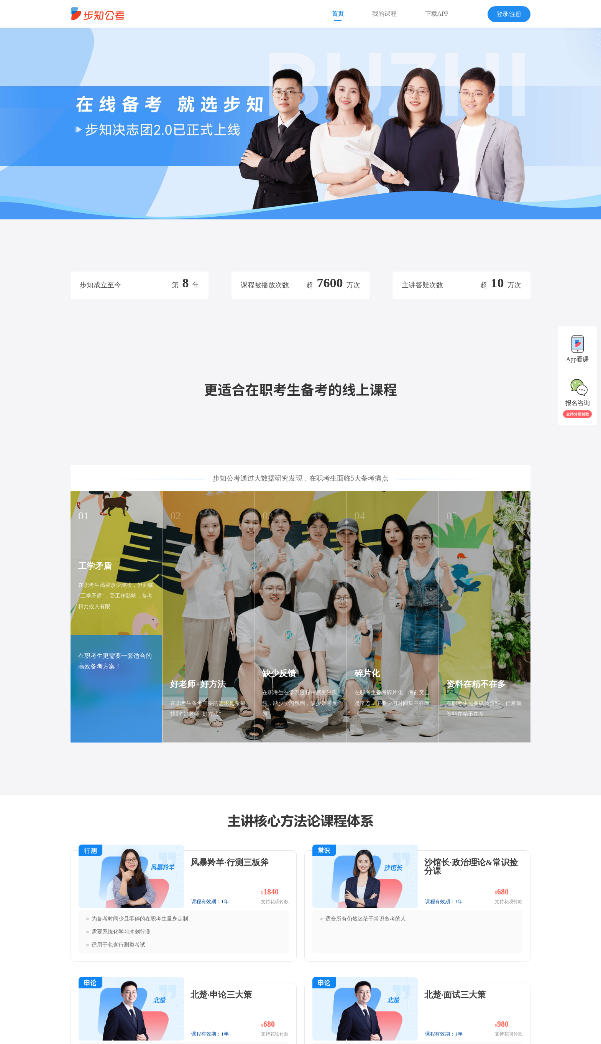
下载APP (436, 13)
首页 (338, 13)
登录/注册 (509, 14)
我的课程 (384, 13)
